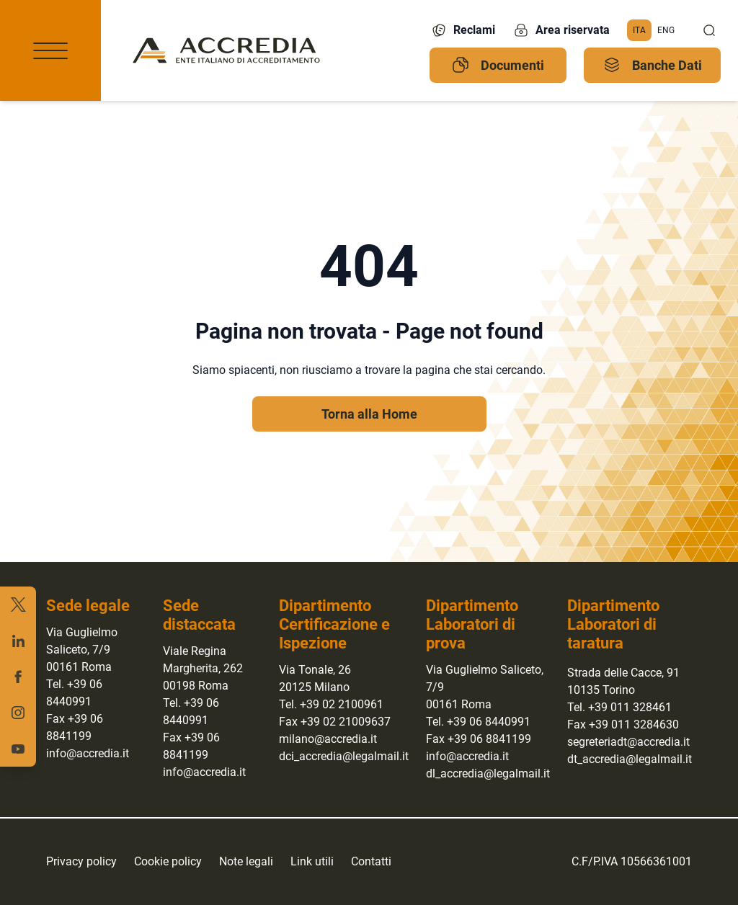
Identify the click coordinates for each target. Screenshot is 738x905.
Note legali (246, 861)
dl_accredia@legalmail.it (488, 773)
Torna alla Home (369, 414)
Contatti (371, 861)
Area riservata (561, 30)
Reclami (462, 30)
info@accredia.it (87, 753)
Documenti (498, 64)
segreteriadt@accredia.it (628, 742)
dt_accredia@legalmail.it (629, 759)
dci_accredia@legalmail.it (344, 756)
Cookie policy (168, 861)
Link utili (312, 861)
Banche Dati (652, 64)
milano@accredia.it (328, 739)
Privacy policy (81, 861)
